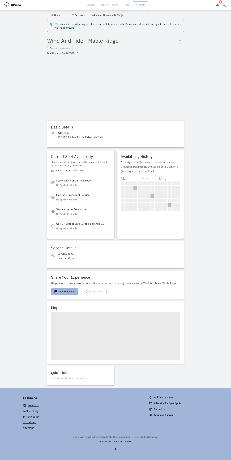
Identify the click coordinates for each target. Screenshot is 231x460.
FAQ (127, 5)
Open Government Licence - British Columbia (135, 437)
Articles (117, 5)
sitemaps (28, 428)
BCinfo (16, 5)
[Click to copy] (80, 137)
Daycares (91, 5)
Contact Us (157, 409)
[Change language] (224, 5)
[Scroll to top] (115, 449)
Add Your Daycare (161, 397)
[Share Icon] (180, 41)
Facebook (31, 405)
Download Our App (162, 415)
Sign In (140, 5)
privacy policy (31, 416)
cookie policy (30, 411)
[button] (60, 48)
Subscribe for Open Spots (165, 403)
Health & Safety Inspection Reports (69, 378)
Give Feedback (64, 291)
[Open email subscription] (217, 5)
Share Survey (93, 291)
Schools (104, 5)
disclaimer (29, 422)
